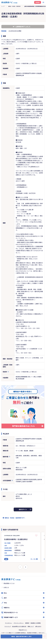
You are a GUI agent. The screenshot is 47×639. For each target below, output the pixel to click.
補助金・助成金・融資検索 (14, 6)
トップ (2, 6)
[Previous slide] (20, 567)
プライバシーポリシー (19, 623)
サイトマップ (8, 626)
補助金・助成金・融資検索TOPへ (15, 518)
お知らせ (6, 587)
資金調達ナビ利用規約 (36, 623)
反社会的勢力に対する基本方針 (19, 626)
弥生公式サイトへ (23, 629)
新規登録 (38, 2)
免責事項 (27, 623)
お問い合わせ (38, 626)
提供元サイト (23, 509)
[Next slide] (26, 567)
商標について (31, 626)
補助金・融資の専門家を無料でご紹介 (21, 636)
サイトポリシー (8, 623)
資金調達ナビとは (9, 583)
